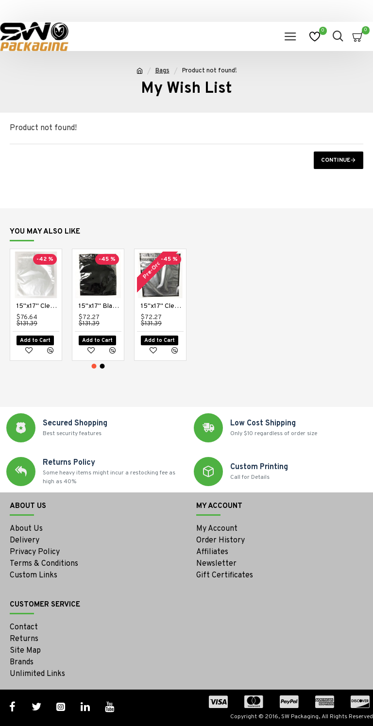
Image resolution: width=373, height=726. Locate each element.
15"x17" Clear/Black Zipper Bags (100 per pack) (162, 306)
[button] (94, 366)
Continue (335, 160)
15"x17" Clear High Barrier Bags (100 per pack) (38, 306)
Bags (162, 71)
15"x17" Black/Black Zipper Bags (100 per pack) (100, 306)
